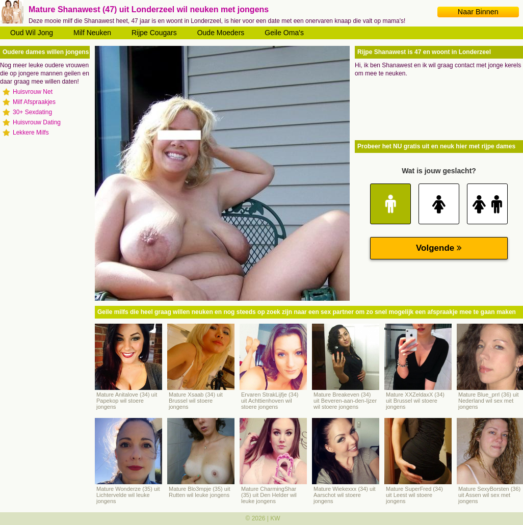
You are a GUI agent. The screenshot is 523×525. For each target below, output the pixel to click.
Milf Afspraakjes (34, 102)
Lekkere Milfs (31, 132)
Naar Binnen (478, 12)
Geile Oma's (284, 33)
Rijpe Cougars (154, 33)
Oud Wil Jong (31, 33)
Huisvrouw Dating (37, 122)
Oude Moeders (221, 33)
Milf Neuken (92, 33)
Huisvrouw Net (33, 91)
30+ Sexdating (32, 112)
